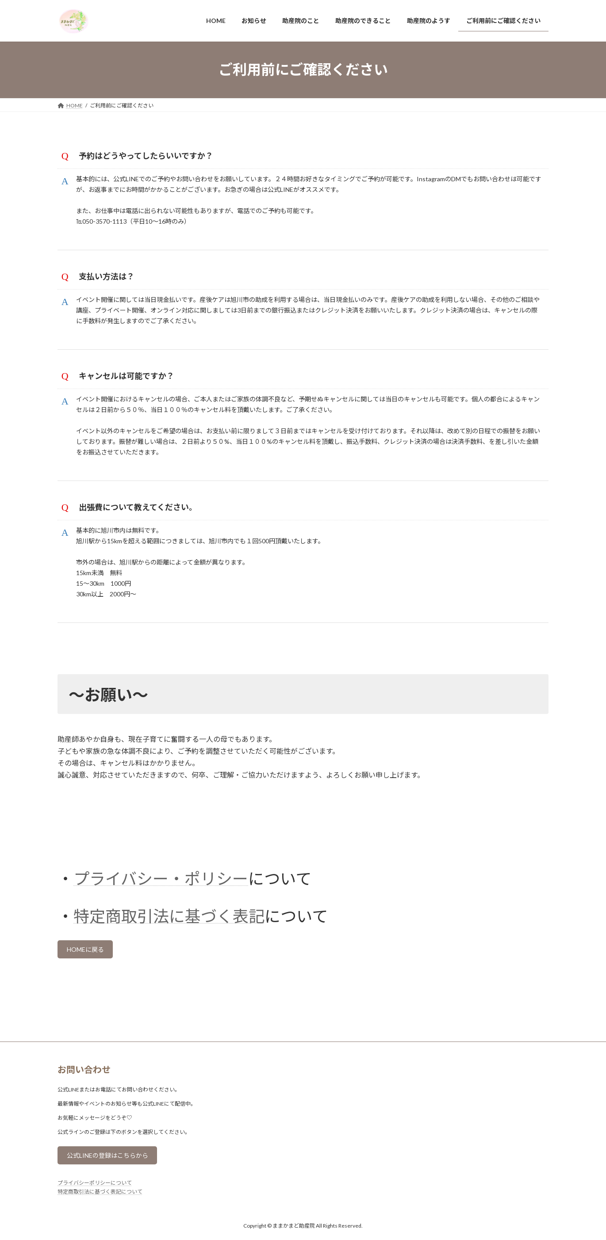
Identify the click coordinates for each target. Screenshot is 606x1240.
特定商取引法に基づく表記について (100, 1228)
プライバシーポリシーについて (95, 1220)
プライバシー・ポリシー (160, 910)
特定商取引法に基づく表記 (169, 947)
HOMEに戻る (89, 982)
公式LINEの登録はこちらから (114, 1191)
